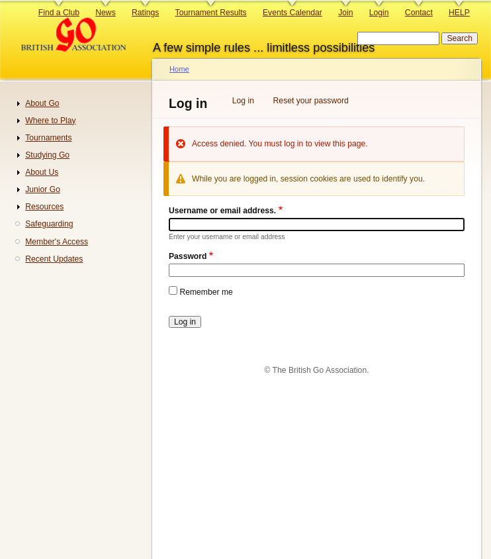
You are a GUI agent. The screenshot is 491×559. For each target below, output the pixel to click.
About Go (42, 103)
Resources (44, 206)
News (105, 12)
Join (345, 12)
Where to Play (50, 120)
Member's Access (56, 241)
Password (187, 256)
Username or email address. (222, 210)
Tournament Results (211, 12)
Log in (243, 100)
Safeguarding (49, 224)
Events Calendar (292, 12)
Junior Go (42, 189)
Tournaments (48, 137)
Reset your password (311, 100)
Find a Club (58, 12)
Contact (419, 12)
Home (179, 69)
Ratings (145, 12)
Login (379, 12)
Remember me (205, 292)
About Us (41, 172)
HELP (459, 12)
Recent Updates (54, 259)
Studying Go (47, 155)
